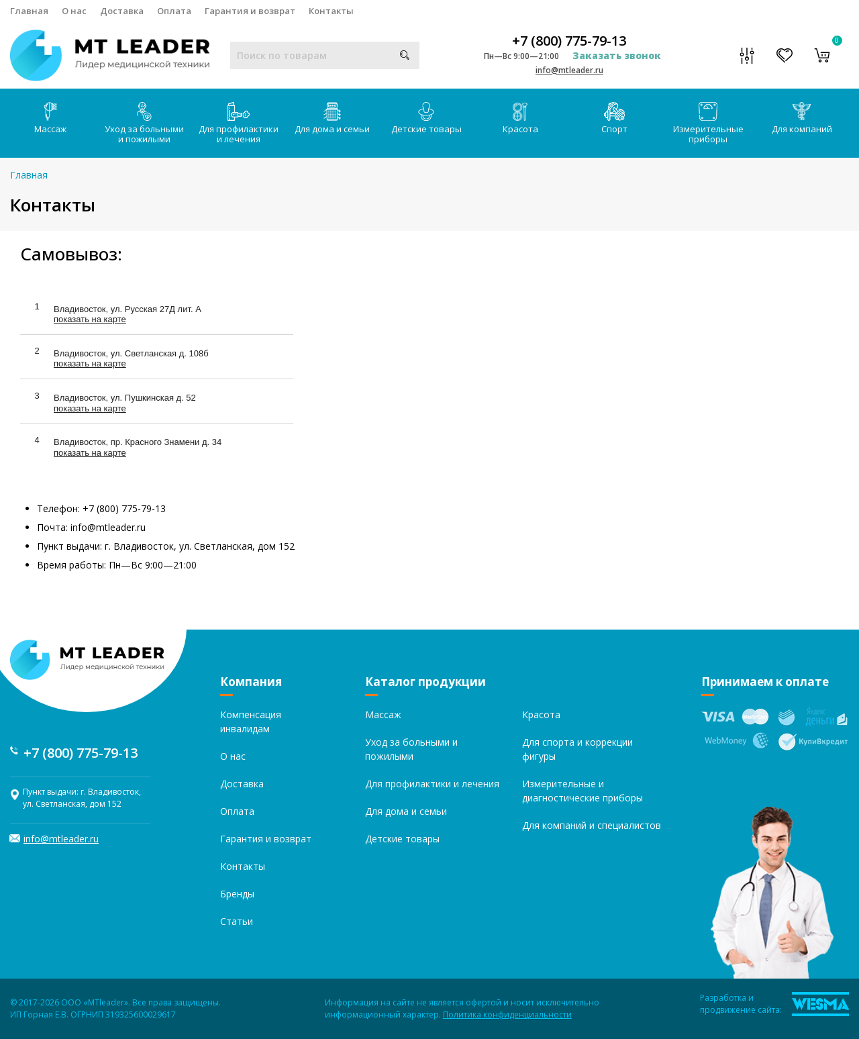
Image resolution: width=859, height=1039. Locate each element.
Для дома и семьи (332, 118)
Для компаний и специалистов (591, 825)
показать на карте (90, 319)
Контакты (331, 11)
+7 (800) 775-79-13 (569, 41)
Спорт (614, 118)
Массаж (50, 118)
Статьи (236, 921)
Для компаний (802, 118)
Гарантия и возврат (250, 11)
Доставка (122, 11)
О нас (74, 11)
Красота (520, 118)
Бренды (237, 893)
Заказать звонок (616, 55)
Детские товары (426, 118)
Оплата (174, 11)
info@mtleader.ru (569, 70)
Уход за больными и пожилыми (144, 123)
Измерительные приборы (708, 123)
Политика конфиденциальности (507, 1014)
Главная (29, 11)
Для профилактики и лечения (239, 123)
